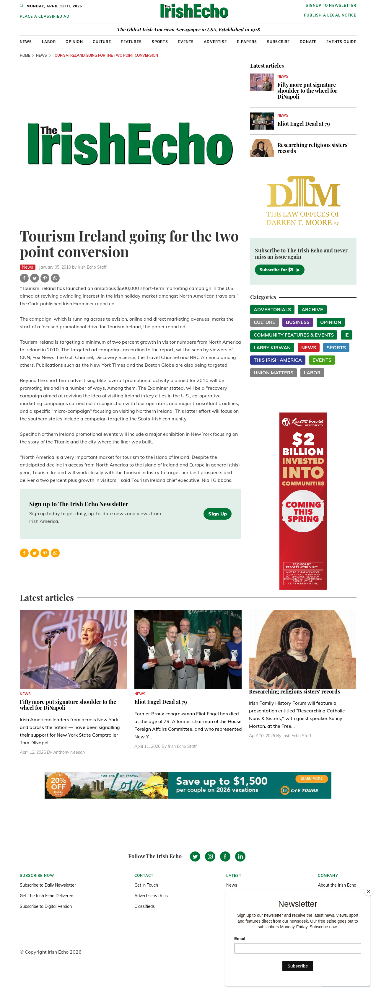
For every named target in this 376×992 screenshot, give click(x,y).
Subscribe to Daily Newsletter (48, 885)
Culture (102, 42)
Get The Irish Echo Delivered (46, 895)
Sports (160, 42)
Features (131, 42)
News (26, 42)
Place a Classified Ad (45, 16)
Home (25, 55)
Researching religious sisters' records (313, 147)
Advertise (215, 42)
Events (186, 42)
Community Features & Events (294, 335)
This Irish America (278, 360)
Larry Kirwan (272, 347)
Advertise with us (151, 895)
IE (346, 335)
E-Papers (247, 42)
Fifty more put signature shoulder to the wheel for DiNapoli (307, 90)
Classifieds (144, 906)
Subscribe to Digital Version (46, 906)
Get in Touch (146, 885)
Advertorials (272, 309)
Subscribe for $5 (280, 270)
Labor (49, 42)
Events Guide (341, 42)
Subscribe (278, 42)
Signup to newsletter (331, 5)
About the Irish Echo (337, 885)
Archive (312, 309)
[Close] (368, 891)
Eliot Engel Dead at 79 (303, 123)
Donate (308, 42)
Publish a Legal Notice (330, 15)
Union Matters (273, 373)
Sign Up (217, 514)
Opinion (74, 42)
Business (298, 322)
